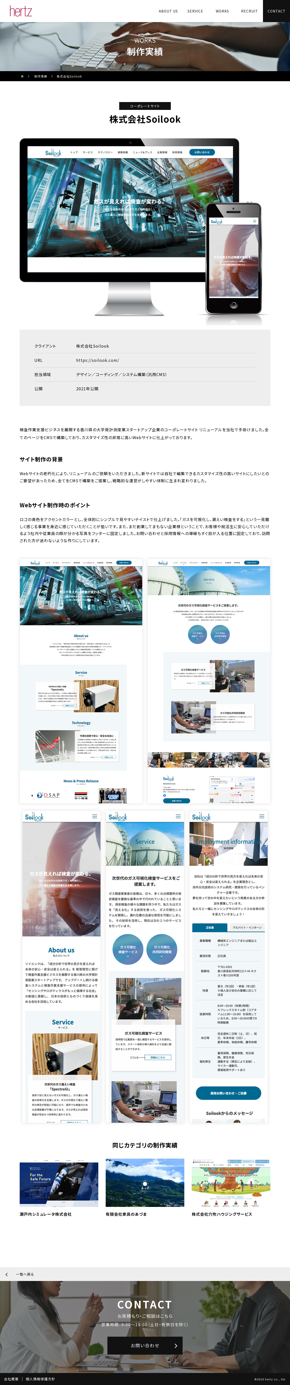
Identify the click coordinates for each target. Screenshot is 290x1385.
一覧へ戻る (25, 1274)
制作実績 (40, 76)
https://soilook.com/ (97, 360)
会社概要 (11, 1378)
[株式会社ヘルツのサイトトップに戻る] (21, 11)
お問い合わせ (145, 1345)
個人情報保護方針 (40, 1378)
